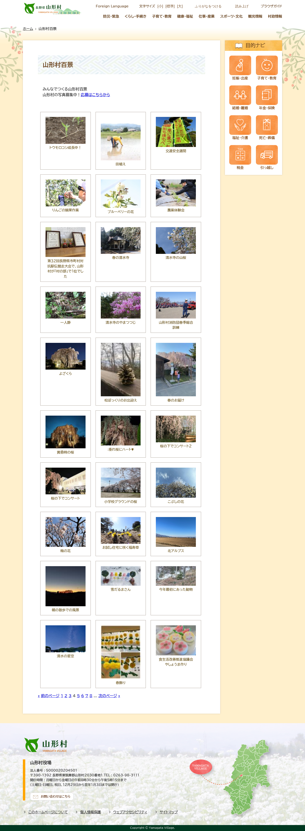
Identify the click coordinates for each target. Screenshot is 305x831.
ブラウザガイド (271, 6)
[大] (180, 6)
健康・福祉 (185, 16)
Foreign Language (112, 6)
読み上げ (242, 6)
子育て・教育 (162, 16)
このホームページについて (48, 812)
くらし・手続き (136, 16)
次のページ (107, 696)
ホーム (28, 29)
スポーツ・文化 (231, 16)
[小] (160, 6)
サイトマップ (169, 812)
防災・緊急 (111, 16)
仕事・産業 (207, 16)
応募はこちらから (95, 95)
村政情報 (275, 16)
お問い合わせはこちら (56, 796)
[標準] (170, 6)
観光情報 (255, 16)
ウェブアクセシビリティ (130, 812)
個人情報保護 (90, 812)
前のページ (50, 696)
